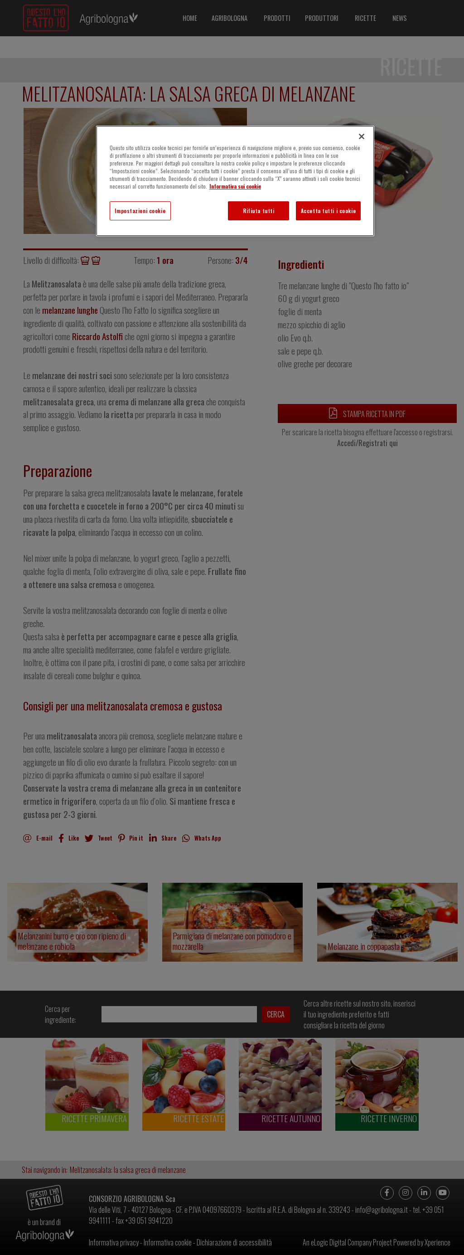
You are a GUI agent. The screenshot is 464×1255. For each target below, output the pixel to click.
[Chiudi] (362, 136)
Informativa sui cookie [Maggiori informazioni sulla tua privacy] (235, 186)
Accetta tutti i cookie (328, 210)
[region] (235, 181)
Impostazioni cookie (140, 210)
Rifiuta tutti (258, 210)
